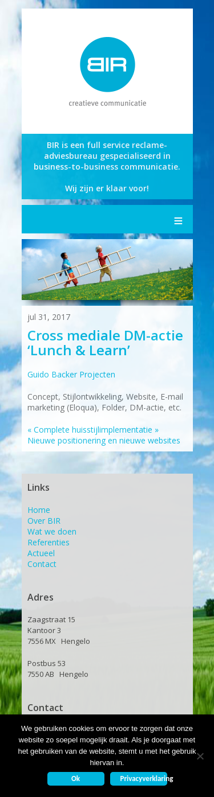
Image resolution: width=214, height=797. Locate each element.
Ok (75, 778)
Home (38, 509)
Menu (178, 219)
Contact (41, 563)
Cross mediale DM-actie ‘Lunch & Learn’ (105, 342)
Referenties (48, 542)
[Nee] (199, 756)
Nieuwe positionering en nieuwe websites (103, 435)
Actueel (41, 553)
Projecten (97, 374)
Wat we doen (51, 531)
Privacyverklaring (143, 778)
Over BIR (43, 520)
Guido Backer (52, 374)
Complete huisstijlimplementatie (89, 429)
